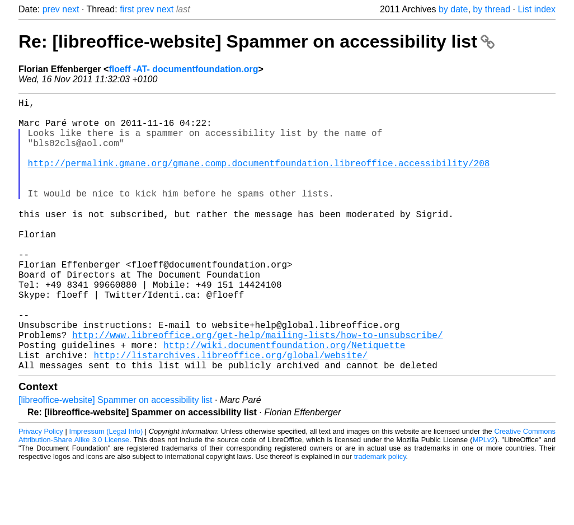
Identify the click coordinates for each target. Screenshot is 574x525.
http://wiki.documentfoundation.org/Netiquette (284, 400)
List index (536, 9)
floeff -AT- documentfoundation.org (183, 69)
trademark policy (380, 516)
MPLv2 (484, 499)
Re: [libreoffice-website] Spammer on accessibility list (256, 41)
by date (453, 9)
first (127, 9)
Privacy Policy (40, 491)
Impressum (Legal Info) (106, 491)
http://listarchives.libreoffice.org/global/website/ (230, 412)
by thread (491, 9)
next (70, 9)
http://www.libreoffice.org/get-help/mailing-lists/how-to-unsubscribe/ (257, 388)
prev (51, 9)
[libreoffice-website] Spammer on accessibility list (115, 460)
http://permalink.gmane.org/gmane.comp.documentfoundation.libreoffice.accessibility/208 (259, 178)
